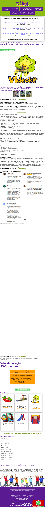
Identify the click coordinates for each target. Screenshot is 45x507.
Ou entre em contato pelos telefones (22, 379)
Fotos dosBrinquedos (14, 13)
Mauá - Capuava (5, 445)
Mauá (2, 442)
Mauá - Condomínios (6, 451)
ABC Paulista (4, 438)
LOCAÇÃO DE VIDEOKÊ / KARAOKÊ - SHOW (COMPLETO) (35, 406)
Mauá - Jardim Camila (6, 457)
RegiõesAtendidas (22, 13)
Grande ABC (4, 440)
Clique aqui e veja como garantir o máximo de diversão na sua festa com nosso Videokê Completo (22, 34)
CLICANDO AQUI (21, 99)
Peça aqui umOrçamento (31, 13)
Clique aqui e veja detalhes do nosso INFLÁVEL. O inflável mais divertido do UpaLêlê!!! (22, 28)
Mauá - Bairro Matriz (6, 443)
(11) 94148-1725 (22, 382)
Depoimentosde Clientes (38, 8)
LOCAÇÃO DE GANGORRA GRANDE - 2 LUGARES (7, 406)
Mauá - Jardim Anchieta (7, 453)
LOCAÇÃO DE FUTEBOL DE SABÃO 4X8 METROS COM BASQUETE (7, 424)
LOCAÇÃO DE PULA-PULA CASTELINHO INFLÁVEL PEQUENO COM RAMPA (35, 428)
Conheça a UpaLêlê (15, 8)
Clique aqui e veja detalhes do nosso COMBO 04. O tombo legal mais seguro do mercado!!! (22, 22)
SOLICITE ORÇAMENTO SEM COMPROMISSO (22, 489)
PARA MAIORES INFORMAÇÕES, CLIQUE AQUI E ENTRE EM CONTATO (22, 371)
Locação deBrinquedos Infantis (27, 8)
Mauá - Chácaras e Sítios (7, 449)
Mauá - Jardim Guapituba (7, 461)
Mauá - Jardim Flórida (6, 459)
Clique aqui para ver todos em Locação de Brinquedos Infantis (22, 433)
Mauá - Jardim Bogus (6, 455)
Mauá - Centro (4, 447)
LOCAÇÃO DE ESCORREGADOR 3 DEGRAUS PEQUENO (21, 424)
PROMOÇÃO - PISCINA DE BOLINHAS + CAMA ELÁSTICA (21, 406)
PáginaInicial (6, 8)
